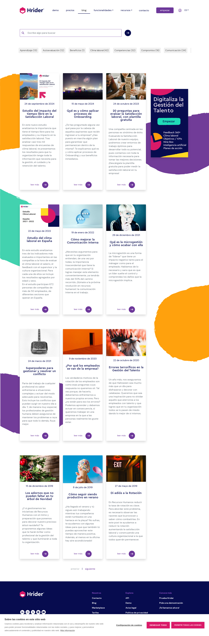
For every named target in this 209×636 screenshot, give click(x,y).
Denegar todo (158, 625)
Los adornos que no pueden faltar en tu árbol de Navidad (39, 496)
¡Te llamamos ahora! (169, 607)
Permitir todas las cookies (187, 625)
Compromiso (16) (150, 50)
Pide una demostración (171, 603)
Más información (67, 630)
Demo (128, 603)
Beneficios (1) (77, 50)
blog (84, 10)
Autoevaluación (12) (53, 50)
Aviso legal (131, 607)
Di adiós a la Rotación (126, 493)
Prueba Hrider (166, 598)
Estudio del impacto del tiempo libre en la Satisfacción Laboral (39, 113)
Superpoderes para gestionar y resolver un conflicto (39, 371)
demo (55, 10)
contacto (144, 10)
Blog (94, 603)
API (127, 598)
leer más (39, 185)
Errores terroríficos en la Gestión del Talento (126, 369)
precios (70, 10)
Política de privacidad (137, 612)
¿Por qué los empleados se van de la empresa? (83, 367)
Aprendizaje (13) (28, 50)
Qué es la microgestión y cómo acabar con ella (126, 244)
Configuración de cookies (129, 625)
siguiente (90, 568)
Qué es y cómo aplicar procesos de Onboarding (83, 113)
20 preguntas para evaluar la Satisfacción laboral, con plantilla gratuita (126, 115)
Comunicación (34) (175, 50)
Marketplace (98, 607)
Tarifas (95, 612)
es (185, 10)
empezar (165, 10)
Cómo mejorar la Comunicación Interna (82, 241)
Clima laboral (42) (99, 50)
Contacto (97, 598)
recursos (125, 10)
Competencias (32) (124, 50)
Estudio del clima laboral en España (39, 239)
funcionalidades (103, 10)
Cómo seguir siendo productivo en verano (82, 496)
